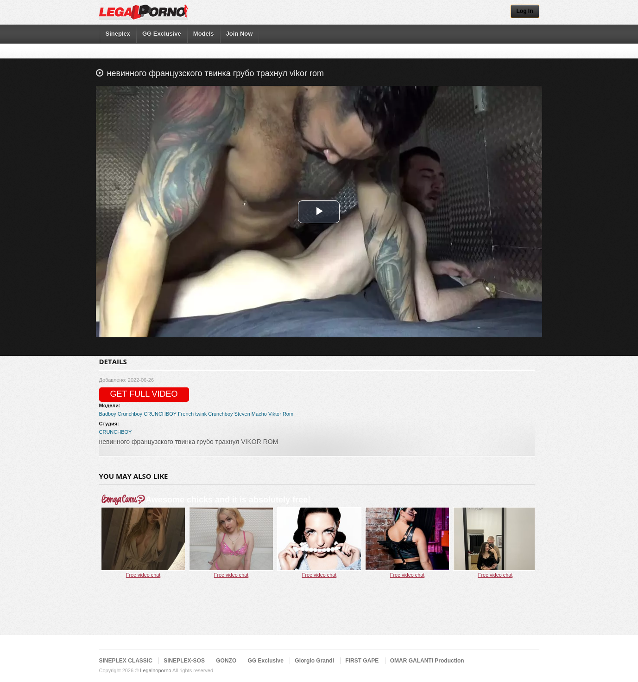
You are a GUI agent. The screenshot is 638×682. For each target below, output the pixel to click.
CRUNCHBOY (160, 414)
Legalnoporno (155, 670)
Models (203, 33)
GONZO (226, 660)
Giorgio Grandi (314, 660)
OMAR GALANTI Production (427, 660)
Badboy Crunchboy (121, 414)
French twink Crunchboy (205, 414)
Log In (525, 11)
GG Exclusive (161, 33)
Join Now (239, 33)
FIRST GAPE (362, 660)
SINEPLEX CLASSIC (125, 660)
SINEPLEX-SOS (184, 660)
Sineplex (118, 33)
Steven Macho (250, 414)
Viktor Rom (280, 414)
